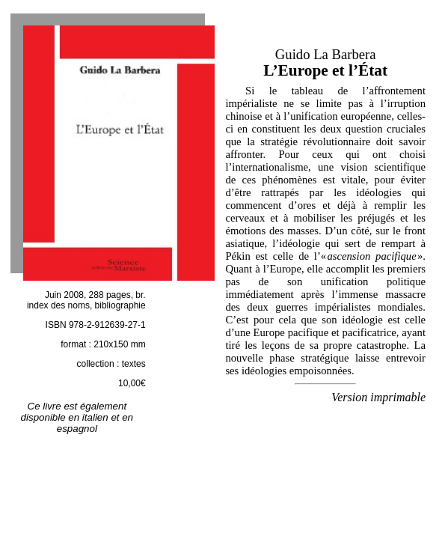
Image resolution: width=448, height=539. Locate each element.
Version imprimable (378, 397)
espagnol (77, 428)
